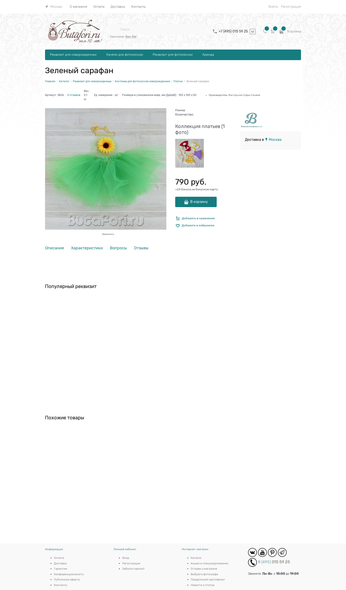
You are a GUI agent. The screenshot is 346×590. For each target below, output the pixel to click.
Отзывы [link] (141, 248)
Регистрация (291, 6)
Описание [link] (54, 248)
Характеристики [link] (87, 248)
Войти (273, 6)
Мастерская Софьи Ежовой (244, 95)
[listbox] (253, 31)
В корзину (199, 202)
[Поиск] (115, 29)
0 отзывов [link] (73, 95)
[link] (53, 6)
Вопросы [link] (118, 248)
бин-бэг (131, 36)
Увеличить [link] (108, 234)
